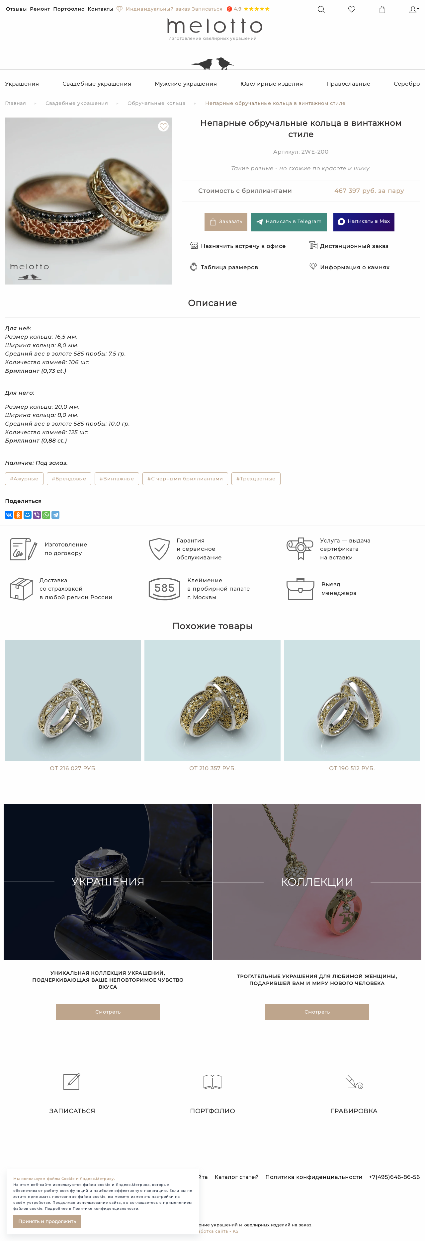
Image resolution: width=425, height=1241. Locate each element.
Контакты (100, 9)
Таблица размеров (224, 267)
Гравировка (354, 1094)
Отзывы (16, 9)
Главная (15, 103)
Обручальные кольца (157, 103)
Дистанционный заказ (349, 246)
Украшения (22, 84)
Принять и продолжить (47, 1221)
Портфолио (69, 9)
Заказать (226, 221)
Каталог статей (236, 1177)
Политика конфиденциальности (314, 1177)
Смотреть (108, 1015)
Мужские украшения (186, 84)
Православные (348, 84)
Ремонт (40, 9)
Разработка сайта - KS (212, 1231)
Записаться (70, 1094)
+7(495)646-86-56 (394, 1177)
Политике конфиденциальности (105, 1208)
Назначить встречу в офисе (238, 246)
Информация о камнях (349, 267)
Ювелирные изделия (271, 84)
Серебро (407, 84)
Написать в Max (364, 221)
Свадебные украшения (96, 84)
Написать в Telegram (289, 221)
